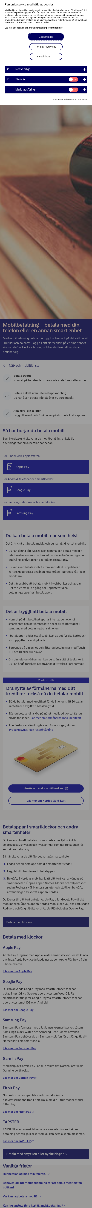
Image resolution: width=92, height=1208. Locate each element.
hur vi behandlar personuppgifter (45, 28)
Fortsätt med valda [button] (46, 46)
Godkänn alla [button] (46, 36)
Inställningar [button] (44, 56)
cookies (21, 28)
